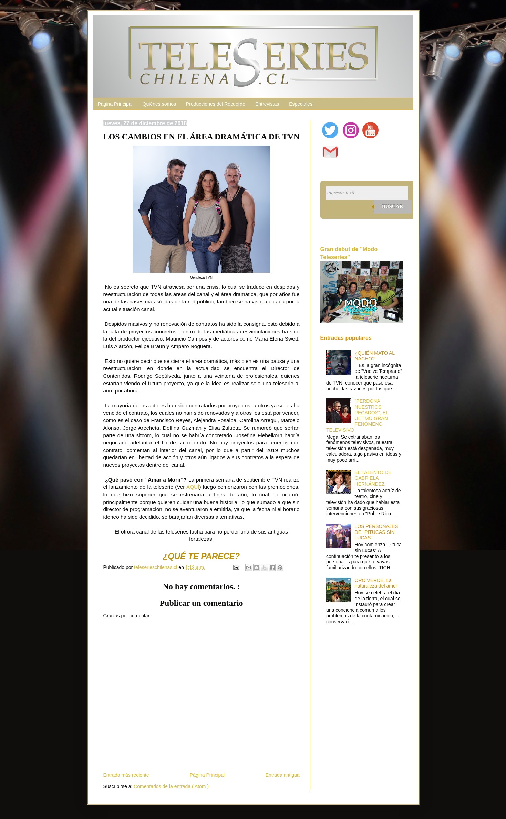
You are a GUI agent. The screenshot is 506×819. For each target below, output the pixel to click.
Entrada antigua (283, 775)
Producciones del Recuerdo (215, 104)
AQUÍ (192, 487)
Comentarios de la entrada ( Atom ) (171, 786)
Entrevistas (267, 104)
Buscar (392, 206)
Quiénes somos (159, 104)
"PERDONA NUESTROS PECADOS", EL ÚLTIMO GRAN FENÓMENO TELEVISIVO (357, 415)
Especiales (300, 104)
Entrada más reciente (126, 775)
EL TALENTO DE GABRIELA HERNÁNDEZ (373, 478)
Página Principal (115, 104)
